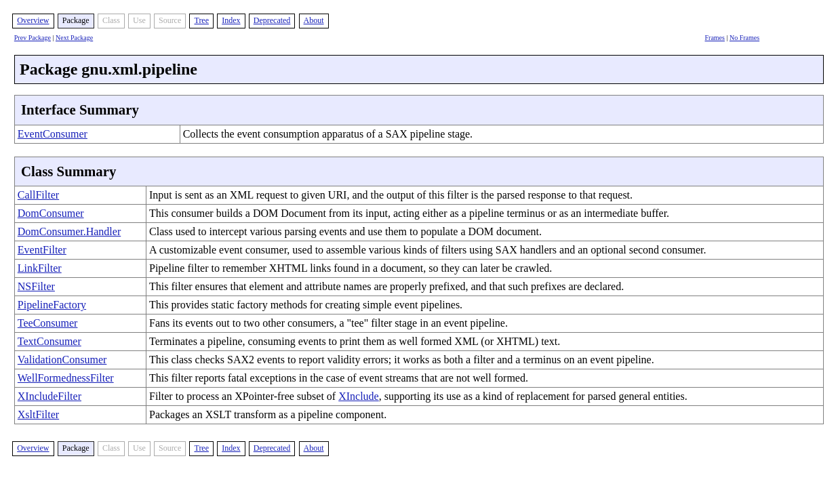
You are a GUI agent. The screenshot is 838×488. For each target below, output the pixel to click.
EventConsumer (52, 134)
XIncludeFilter (49, 396)
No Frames (744, 37)
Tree (201, 20)
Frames (715, 37)
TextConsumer (49, 341)
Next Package (74, 37)
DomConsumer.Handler (69, 231)
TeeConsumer (48, 323)
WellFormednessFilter (66, 378)
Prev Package (32, 37)
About (314, 20)
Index (231, 20)
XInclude (358, 396)
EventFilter (42, 250)
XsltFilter (38, 414)
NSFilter (36, 286)
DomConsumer (51, 213)
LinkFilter (40, 268)
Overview (33, 20)
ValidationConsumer (62, 359)
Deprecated (272, 20)
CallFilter (38, 195)
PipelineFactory (52, 304)
